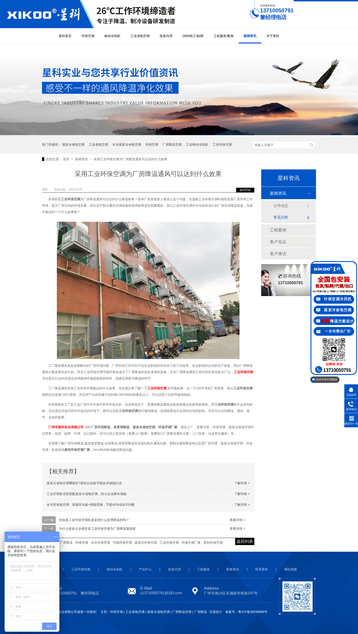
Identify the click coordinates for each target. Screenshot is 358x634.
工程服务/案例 (223, 36)
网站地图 (290, 569)
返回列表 (245, 190)
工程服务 (203, 569)
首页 (66, 159)
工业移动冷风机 (197, 144)
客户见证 (278, 242)
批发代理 (166, 36)
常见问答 (281, 217)
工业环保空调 (222, 144)
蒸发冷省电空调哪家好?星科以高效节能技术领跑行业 (84, 483)
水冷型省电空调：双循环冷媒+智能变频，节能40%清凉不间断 (91, 504)
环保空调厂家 (191, 542)
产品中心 (145, 569)
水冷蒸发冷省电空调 (126, 144)
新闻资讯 (250, 36)
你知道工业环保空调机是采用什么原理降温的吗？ (94, 520)
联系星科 (261, 569)
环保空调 (88, 36)
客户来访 (278, 253)
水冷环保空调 (100, 542)
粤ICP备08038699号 (252, 612)
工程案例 (278, 230)
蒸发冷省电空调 (73, 144)
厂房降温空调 (172, 144)
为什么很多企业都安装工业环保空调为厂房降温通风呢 (97, 528)
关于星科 (272, 36)
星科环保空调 (213, 542)
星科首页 (65, 36)
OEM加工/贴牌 (193, 36)
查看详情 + (237, 520)
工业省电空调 (140, 36)
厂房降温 (66, 542)
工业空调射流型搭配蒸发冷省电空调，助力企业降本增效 (86, 494)
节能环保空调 (122, 542)
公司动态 (281, 206)
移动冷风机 (112, 36)
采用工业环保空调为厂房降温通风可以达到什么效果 (130, 159)
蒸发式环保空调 (145, 542)
